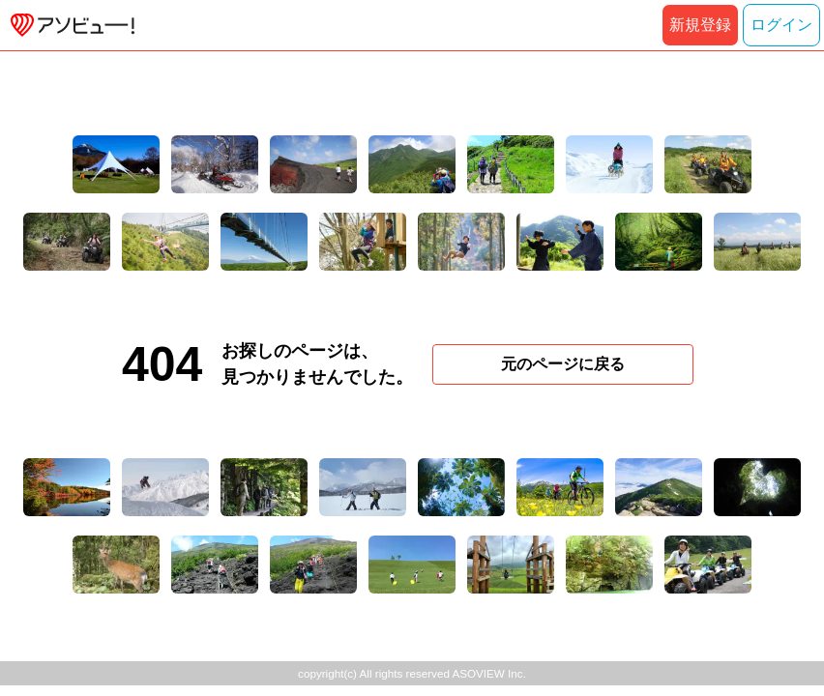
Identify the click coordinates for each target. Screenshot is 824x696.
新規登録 (700, 24)
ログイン (781, 24)
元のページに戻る (563, 364)
